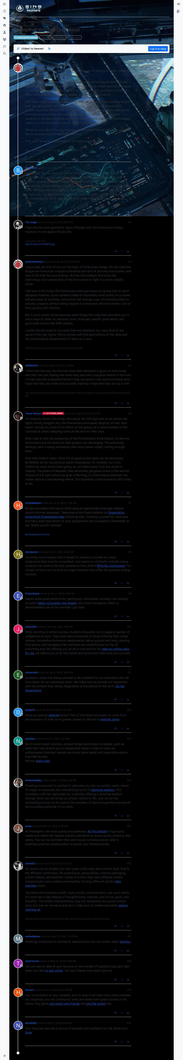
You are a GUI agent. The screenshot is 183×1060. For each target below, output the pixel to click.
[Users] (4, 32)
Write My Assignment (111, 565)
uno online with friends (64, 1003)
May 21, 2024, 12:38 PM (65, 936)
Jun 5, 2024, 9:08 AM (60, 1023)
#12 (129, 709)
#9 (129, 593)
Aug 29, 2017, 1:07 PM (62, 365)
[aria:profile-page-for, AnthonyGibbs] (18, 782)
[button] (4, 1056)
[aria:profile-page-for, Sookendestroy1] (18, 68)
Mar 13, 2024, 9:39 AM (55, 826)
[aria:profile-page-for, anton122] (18, 866)
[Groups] (4, 39)
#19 (129, 989)
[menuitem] (178, 4)
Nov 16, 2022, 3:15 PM (60, 626)
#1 (130, 65)
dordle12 (30, 709)
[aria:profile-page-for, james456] (18, 629)
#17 (129, 936)
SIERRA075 (31, 365)
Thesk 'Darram (33, 413)
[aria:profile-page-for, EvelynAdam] (18, 596)
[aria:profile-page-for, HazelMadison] (18, 505)
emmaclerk (31, 672)
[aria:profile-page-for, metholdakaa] (18, 939)
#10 (129, 626)
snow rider (43, 761)
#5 (129, 365)
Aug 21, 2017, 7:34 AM (67, 65)
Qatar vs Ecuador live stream (57, 603)
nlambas (30, 738)
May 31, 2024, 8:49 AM (63, 961)
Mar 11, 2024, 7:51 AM (65, 780)
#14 (129, 780)
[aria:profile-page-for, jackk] (18, 828)
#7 (130, 503)
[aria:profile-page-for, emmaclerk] (18, 675)
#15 (129, 826)
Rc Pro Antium (97, 831)
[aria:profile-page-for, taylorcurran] (18, 963)
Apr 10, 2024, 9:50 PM (59, 863)
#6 (129, 413)
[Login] (178, 4)
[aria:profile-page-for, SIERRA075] (18, 368)
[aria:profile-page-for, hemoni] (18, 992)
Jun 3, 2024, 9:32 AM (57, 989)
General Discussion (25, 37)
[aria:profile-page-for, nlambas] (18, 741)
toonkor (125, 941)
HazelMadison (33, 503)
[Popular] (4, 25)
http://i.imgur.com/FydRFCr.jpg (40, 244)
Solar (28, 1032)
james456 (31, 626)
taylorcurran (32, 961)
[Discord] (4, 46)
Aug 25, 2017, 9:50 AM (67, 261)
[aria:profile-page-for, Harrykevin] (18, 554)
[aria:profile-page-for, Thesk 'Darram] (18, 416)
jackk (28, 826)
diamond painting (102, 790)
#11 (129, 672)
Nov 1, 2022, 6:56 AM (63, 593)
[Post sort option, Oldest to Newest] (30, 48)
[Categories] (4, 4)
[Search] (4, 53)
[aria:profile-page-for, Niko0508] (18, 1025)
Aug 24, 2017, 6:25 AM (60, 222)
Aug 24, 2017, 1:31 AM (60, 167)
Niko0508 (31, 1023)
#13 (129, 738)
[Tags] (4, 18)
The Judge (31, 222)
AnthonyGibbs (33, 780)
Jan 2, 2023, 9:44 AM (61, 672)
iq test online (54, 970)
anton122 (30, 863)
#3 (129, 222)
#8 (129, 552)
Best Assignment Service (37, 534)
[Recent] (4, 11)
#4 (129, 261)
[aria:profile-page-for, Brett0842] (18, 170)
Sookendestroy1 (34, 65)
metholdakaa (32, 936)
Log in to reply (158, 48)
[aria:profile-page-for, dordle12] (18, 712)
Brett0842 (31, 167)
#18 (129, 961)
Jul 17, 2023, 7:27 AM (57, 738)
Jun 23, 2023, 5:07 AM (58, 709)
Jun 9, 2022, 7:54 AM (64, 503)
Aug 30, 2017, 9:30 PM (88, 413)
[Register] (178, 11)
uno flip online (95, 1003)
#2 (129, 167)
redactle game (109, 719)
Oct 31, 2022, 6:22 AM (61, 552)
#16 (129, 863)
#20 (129, 1023)
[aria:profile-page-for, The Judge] (18, 224)
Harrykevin (31, 552)
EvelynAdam (32, 593)
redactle (54, 715)
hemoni (29, 989)
